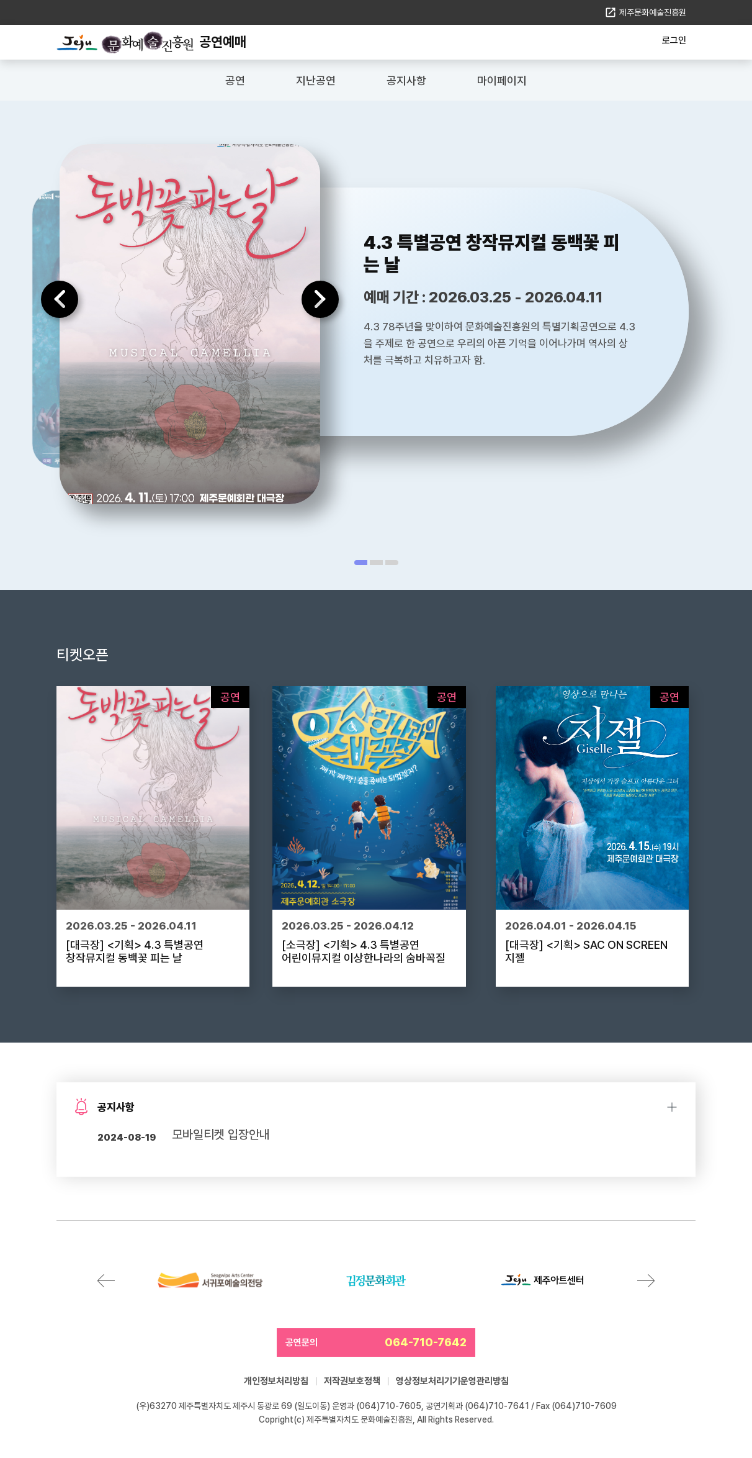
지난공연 (316, 80)
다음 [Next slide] (320, 299)
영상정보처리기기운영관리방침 (452, 1381)
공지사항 (406, 80)
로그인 (674, 40)
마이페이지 (502, 80)
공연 (235, 80)
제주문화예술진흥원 (652, 12)
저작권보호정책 (352, 1381)
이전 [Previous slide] (59, 299)
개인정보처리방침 (276, 1381)
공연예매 (222, 42)
